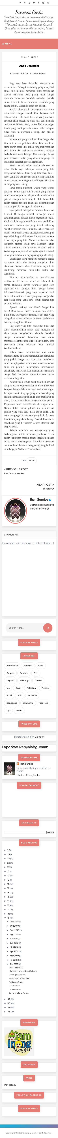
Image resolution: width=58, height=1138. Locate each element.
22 (8, 867)
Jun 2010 (14, 943)
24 (8, 858)
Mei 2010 (14, 947)
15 (8, 897)
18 (8, 884)
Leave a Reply (39, 73)
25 (8, 854)
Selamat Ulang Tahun (19, 993)
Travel (19, 710)
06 (9, 1011)
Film (36, 673)
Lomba (38, 680)
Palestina (31, 688)
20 (8, 875)
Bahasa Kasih (15, 989)
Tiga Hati (43, 703)
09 (9, 999)
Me (8, 688)
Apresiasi (27, 665)
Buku (40, 665)
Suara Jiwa (28, 703)
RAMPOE (32, 695)
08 (9, 1003)
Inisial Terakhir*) (16, 967)
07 (8, 1007)
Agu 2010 (14, 934)
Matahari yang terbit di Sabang (23, 971)
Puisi (19, 695)
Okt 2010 (14, 926)
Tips (8, 710)
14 (8, 901)
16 (8, 892)
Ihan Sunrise (39, 500)
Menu (7, 43)
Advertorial (12, 665)
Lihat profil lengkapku (28, 775)
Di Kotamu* (48, 489)
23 (8, 863)
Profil (9, 695)
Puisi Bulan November (14, 473)
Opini (31, 460)
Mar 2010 (14, 955)
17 (8, 888)
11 (8, 913)
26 (8, 850)
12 (8, 909)
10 (8, 918)
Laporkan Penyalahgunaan (25, 747)
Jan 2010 (14, 964)
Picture (45, 688)
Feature (24, 673)
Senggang (11, 703)
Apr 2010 (14, 951)
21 (8, 871)
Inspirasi (10, 680)
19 (8, 880)
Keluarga (24, 680)
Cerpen (10, 673)
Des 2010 (14, 921)
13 (8, 905)
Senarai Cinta (29, 12)
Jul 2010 (14, 938)
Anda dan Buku (16, 982)
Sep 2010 (14, 930)
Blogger (39, 736)
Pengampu (10, 1084)
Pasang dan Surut (17, 975)
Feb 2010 (14, 960)
